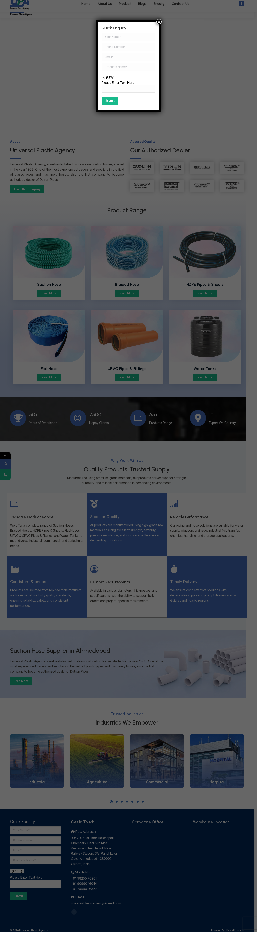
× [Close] (159, 21)
